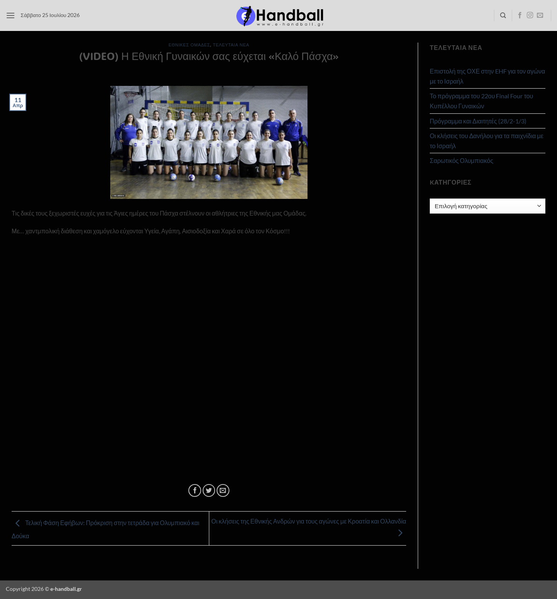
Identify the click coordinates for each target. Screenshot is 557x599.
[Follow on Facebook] (520, 15)
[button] (10, 15)
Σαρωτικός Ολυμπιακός (461, 160)
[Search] (503, 15)
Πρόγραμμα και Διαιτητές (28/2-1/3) (478, 121)
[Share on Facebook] (194, 490)
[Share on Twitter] (209, 490)
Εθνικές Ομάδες (189, 45)
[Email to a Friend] (223, 490)
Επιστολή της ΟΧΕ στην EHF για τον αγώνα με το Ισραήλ (487, 76)
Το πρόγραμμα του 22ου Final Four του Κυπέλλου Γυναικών (481, 101)
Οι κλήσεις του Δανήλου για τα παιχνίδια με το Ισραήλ (486, 140)
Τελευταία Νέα (231, 45)
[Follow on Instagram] (530, 15)
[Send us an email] (540, 15)
